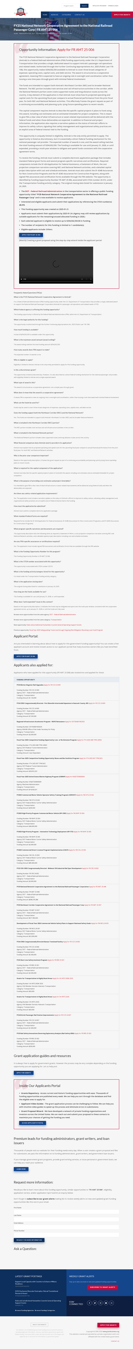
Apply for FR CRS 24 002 (90, 868)
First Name (17, 1208)
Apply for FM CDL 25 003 (77, 850)
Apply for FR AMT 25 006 (75, 50)
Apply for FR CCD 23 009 (52, 685)
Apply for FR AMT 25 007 (92, 905)
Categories (66, 15)
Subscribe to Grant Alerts (102, 1287)
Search (84, 6)
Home (45, 15)
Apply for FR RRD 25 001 (56, 960)
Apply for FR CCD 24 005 (97, 703)
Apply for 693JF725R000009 (75, 777)
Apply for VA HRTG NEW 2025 (63, 978)
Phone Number (19, 1231)
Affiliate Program (99, 5)
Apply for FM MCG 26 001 (100, 923)
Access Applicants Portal (32, 1123)
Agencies (54, 15)
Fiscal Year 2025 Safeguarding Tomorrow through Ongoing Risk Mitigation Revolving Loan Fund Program (66, 630)
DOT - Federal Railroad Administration (46, 33)
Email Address (18, 1223)
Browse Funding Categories (45, 1310)
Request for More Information (29, 1240)
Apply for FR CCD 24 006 (71, 942)
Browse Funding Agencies (24, 1310)
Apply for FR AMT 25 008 (97, 887)
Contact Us (79, 15)
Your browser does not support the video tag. (56, 265)
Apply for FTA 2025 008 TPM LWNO (89, 740)
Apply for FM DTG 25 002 (85, 795)
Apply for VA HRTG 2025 (61, 997)
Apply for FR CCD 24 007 (62, 1015)
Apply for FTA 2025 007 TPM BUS (90, 758)
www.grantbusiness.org (111, 1331)
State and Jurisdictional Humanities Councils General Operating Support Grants (54, 625)
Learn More (21, 1169)
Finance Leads (113, 5)
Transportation (25, 33)
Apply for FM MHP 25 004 (75, 813)
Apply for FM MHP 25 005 (82, 832)
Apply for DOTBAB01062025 (75, 722)
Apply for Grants (122, 15)
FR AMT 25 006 (67, 33)
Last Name (17, 1215)
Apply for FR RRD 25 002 (83, 1033)
